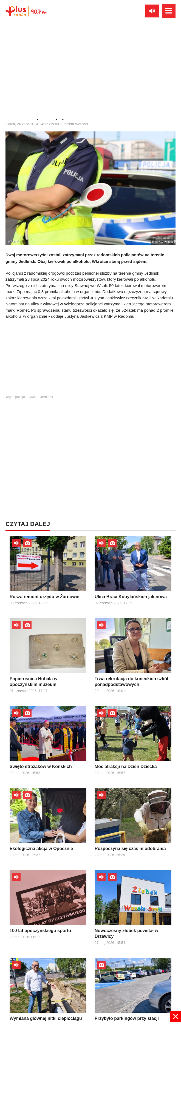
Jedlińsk (46, 397)
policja (20, 397)
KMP (32, 397)
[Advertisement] (90, 359)
